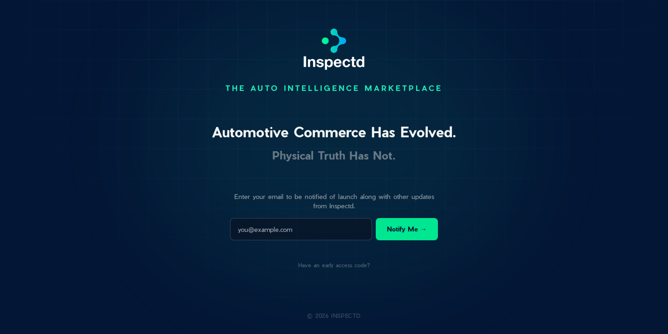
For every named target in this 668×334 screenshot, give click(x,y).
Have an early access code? (334, 265)
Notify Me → (407, 229)
